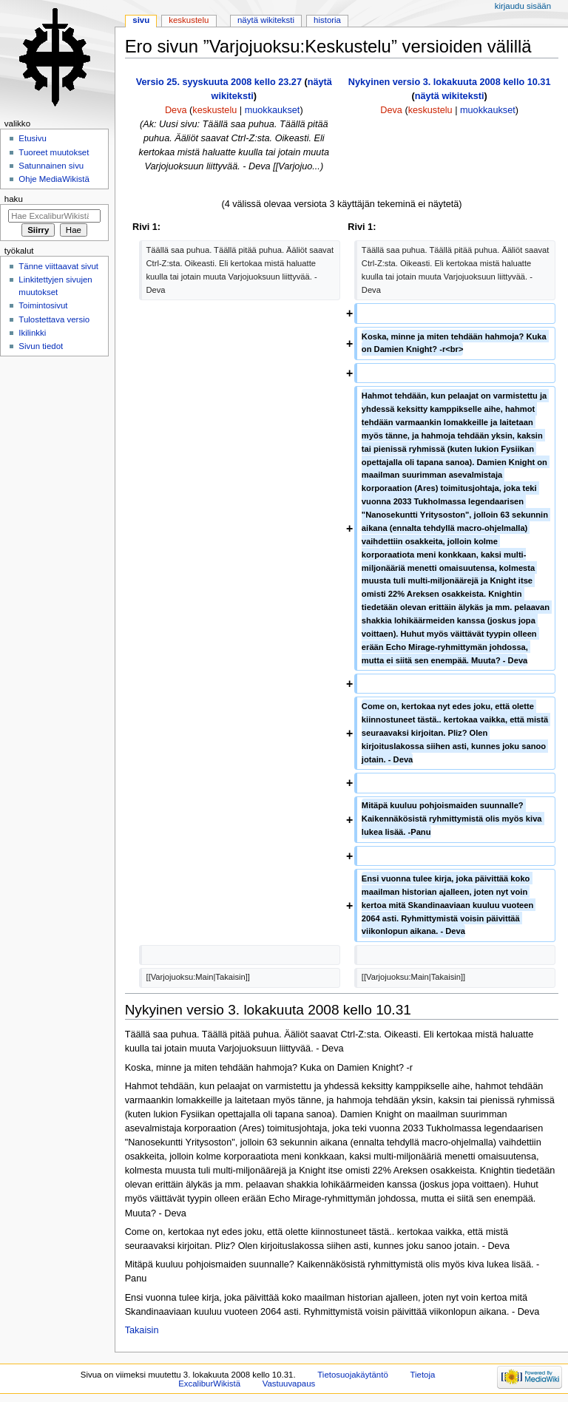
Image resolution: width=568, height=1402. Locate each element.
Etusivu (32, 138)
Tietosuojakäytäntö (352, 1374)
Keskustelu (189, 20)
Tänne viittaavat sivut (58, 266)
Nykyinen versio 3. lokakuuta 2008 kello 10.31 (449, 82)
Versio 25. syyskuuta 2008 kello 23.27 (219, 82)
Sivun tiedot (40, 346)
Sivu (140, 20)
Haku (13, 198)
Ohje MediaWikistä (53, 179)
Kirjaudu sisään (523, 5)
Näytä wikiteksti (265, 20)
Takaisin (142, 1330)
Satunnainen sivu (51, 165)
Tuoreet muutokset (53, 152)
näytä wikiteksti (449, 96)
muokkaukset (272, 110)
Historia (327, 20)
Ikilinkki (32, 332)
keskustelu (214, 110)
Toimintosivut (42, 305)
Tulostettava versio (53, 319)
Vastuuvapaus (289, 1383)
